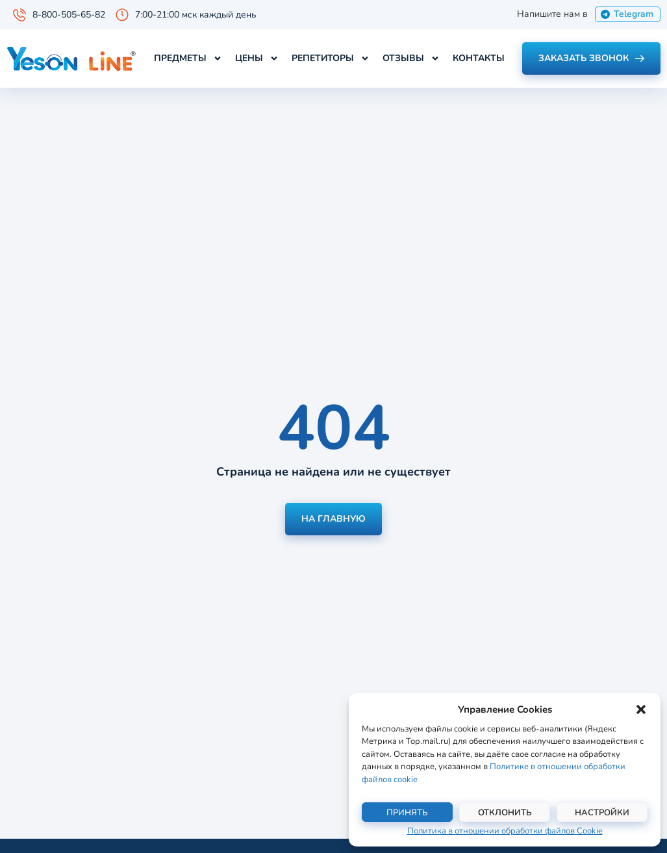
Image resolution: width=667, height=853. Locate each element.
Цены (257, 58)
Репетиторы (331, 58)
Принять (407, 813)
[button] (641, 709)
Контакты (479, 58)
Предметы (188, 58)
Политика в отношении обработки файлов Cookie (505, 831)
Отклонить (505, 813)
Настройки (602, 813)
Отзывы (411, 58)
